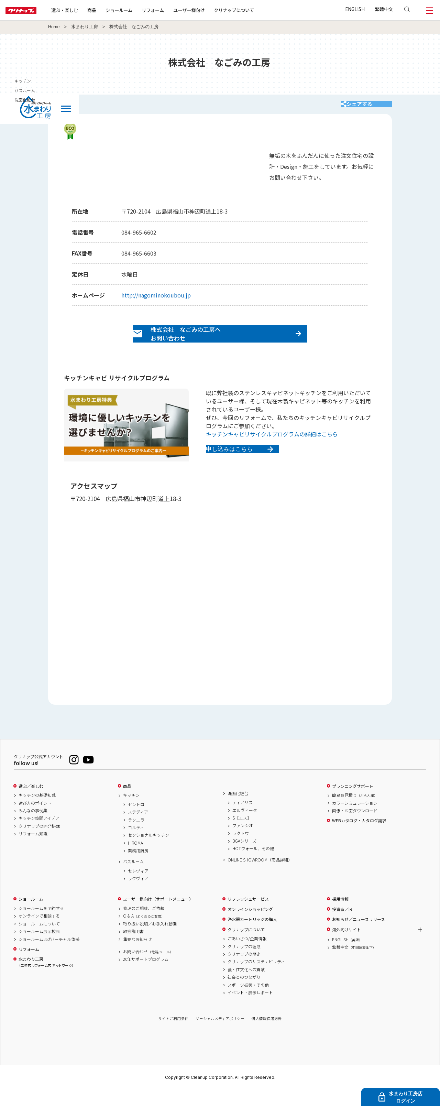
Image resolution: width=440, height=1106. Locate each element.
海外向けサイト (346, 944)
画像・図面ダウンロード (354, 825)
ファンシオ (242, 840)
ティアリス (242, 817)
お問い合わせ (148, 966)
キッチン (131, 810)
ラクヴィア (138, 893)
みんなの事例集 (33, 825)
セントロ (136, 819)
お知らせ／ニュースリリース (358, 934)
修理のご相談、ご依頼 (143, 923)
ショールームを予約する (41, 923)
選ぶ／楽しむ (31, 801)
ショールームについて (39, 939)
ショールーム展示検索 (39, 946)
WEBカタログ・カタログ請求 (359, 835)
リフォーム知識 (33, 849)
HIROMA (135, 858)
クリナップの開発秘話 (39, 841)
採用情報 (340, 914)
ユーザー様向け (211, 10)
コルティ (136, 842)
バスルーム (133, 876)
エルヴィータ (244, 825)
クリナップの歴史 (244, 969)
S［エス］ (241, 833)
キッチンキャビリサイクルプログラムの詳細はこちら (272, 449)
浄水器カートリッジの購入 (252, 934)
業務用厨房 (138, 865)
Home (54, 26)
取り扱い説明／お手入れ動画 (150, 939)
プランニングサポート (352, 801)
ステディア (138, 827)
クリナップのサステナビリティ (256, 976)
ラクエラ (136, 834)
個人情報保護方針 (267, 1033)
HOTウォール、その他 (253, 863)
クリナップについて (256, 10)
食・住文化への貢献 (246, 984)
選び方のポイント (35, 818)
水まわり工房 (84, 26)
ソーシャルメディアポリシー (220, 1033)
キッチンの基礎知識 (37, 810)
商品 (127, 801)
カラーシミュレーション (354, 818)
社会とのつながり (244, 992)
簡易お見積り (354, 810)
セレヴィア (138, 886)
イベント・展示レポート (250, 1007)
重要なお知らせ (137, 954)
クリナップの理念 (244, 961)
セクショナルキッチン (148, 850)
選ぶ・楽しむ (86, 10)
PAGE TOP (220, 1067)
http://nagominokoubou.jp (156, 302)
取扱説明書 (133, 946)
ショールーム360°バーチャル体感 (49, 954)
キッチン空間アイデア (39, 833)
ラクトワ (240, 848)
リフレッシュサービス (248, 914)
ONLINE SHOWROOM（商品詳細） (260, 875)
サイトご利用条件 (173, 1033)
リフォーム (175, 10)
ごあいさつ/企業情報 (247, 953)
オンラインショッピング (250, 924)
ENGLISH (355, 9)
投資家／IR (342, 924)
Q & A (144, 931)
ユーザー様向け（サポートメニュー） (158, 914)
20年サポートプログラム (145, 974)
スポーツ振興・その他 (248, 999)
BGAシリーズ (244, 856)
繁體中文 (384, 9)
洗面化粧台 (238, 808)
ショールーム (141, 10)
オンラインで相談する (39, 931)
